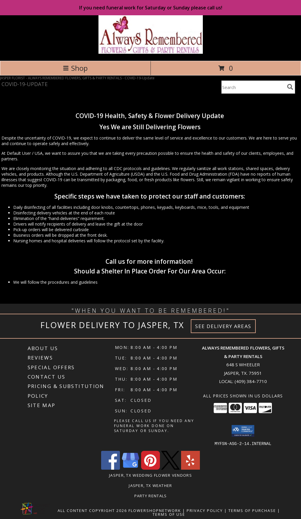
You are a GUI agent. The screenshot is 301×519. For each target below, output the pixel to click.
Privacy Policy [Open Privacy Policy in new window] (205, 510)
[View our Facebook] (110, 468)
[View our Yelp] (190, 468)
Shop (75, 68)
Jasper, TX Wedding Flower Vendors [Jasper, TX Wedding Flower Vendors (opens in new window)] (150, 475)
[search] (290, 87)
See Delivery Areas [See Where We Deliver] (223, 326)
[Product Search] (253, 87)
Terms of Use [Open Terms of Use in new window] (169, 514)
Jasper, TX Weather (150, 485)
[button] (243, 431)
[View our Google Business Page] (130, 468)
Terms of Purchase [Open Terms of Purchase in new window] (252, 510)
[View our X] (170, 468)
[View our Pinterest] (150, 468)
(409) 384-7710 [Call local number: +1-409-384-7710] (251, 381)
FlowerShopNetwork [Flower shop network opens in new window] (154, 510)
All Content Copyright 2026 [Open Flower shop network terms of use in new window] (92, 510)
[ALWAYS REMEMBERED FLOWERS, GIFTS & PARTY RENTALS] (150, 52)
